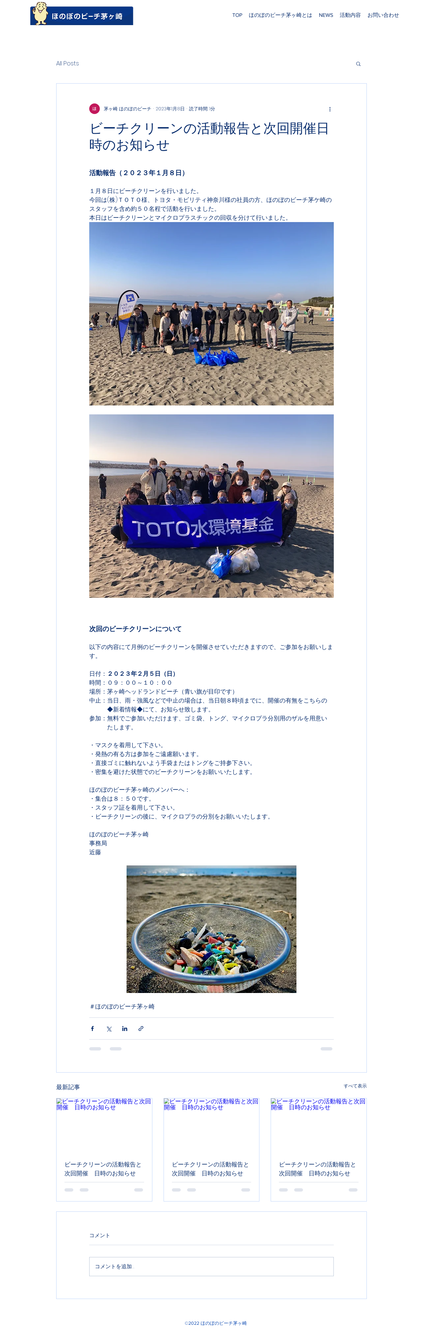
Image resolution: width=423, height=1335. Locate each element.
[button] (358, 63)
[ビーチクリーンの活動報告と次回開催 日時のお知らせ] (104, 1125)
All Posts (67, 63)
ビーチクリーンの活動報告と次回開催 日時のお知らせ (103, 1168)
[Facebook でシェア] (92, 1028)
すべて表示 (355, 1086)
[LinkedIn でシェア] (125, 1028)
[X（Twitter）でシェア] (108, 1028)
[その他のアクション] (330, 109)
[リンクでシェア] (141, 1028)
